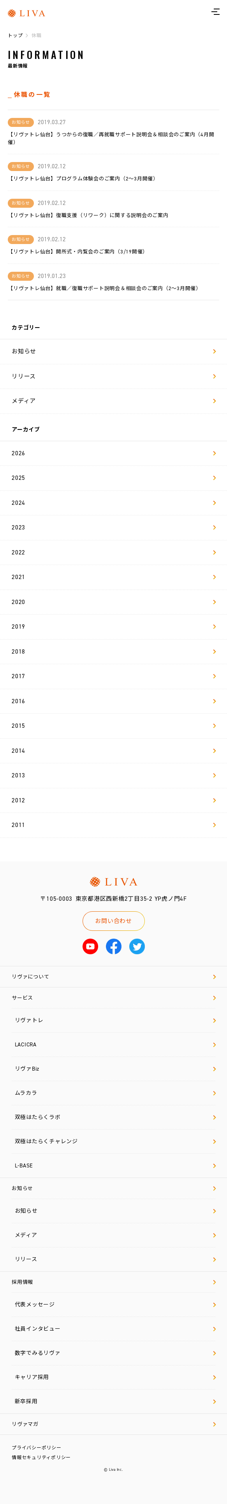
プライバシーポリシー (37, 1448)
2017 (114, 676)
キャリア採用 (115, 1377)
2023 (114, 527)
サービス (114, 997)
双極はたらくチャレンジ (115, 1141)
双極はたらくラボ (115, 1117)
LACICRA (115, 1044)
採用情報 (114, 1282)
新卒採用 (115, 1401)
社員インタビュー (115, 1329)
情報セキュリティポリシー (41, 1457)
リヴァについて (114, 976)
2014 (114, 751)
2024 (114, 503)
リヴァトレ (115, 1020)
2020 (114, 602)
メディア (114, 401)
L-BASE (115, 1165)
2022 (114, 552)
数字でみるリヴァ (115, 1353)
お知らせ (114, 351)
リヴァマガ (114, 1424)
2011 (114, 825)
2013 (114, 775)
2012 (114, 800)
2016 (114, 701)
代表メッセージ (115, 1304)
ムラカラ (115, 1093)
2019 (114, 627)
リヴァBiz (115, 1069)
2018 (114, 652)
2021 (114, 577)
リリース (114, 376)
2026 (114, 453)
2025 (114, 478)
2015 (114, 726)
